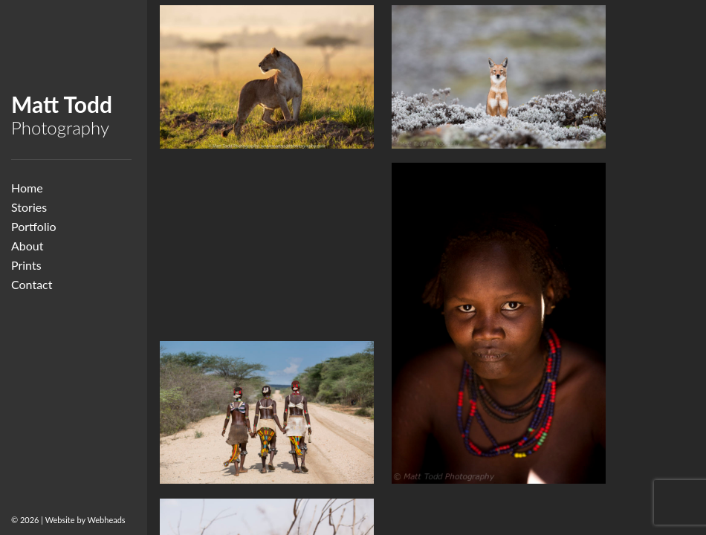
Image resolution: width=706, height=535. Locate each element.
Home (27, 188)
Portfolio (33, 226)
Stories (29, 207)
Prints (26, 265)
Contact (31, 284)
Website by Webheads (85, 520)
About (27, 246)
